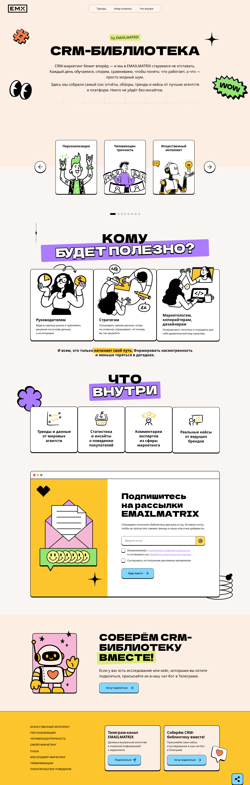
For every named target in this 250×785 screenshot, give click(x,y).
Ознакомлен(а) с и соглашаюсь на (159, 552)
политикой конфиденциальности (169, 550)
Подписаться (123, 760)
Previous (40, 167)
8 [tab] (139, 214)
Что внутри (146, 8)
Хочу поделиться (117, 688)
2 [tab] (118, 214)
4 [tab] (125, 214)
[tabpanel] (125, 167)
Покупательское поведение (51, 769)
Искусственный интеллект (50, 726)
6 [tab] (132, 214)
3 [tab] (122, 214)
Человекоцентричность (48, 738)
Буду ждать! (135, 573)
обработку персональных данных (170, 554)
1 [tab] (113, 214)
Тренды (101, 8)
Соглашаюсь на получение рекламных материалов (159, 560)
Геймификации (41, 763)
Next (209, 167)
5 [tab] (129, 214)
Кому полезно (123, 8)
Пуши (34, 751)
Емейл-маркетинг (43, 744)
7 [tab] (135, 214)
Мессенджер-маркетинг (48, 757)
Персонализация (43, 732)
